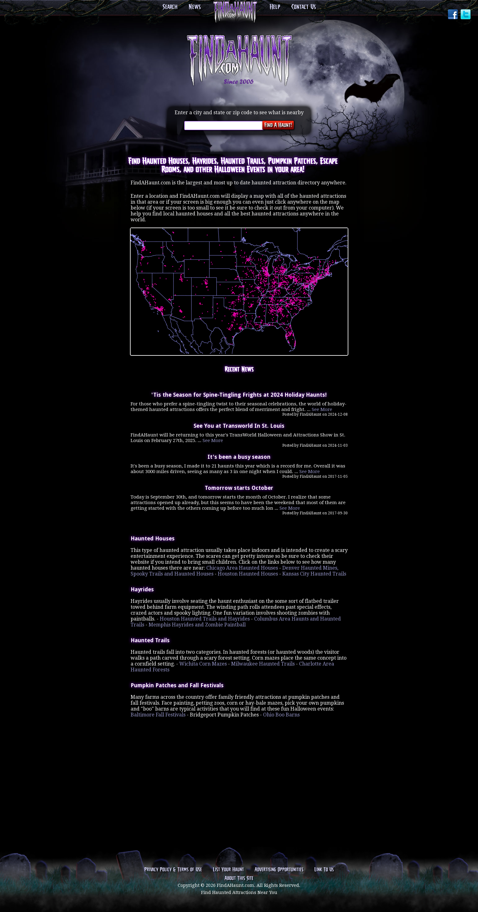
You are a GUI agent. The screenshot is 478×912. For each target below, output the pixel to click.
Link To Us (324, 870)
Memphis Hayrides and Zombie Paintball (197, 625)
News (195, 7)
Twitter (466, 14)
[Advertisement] (239, 757)
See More (322, 409)
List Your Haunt (228, 870)
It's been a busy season (239, 457)
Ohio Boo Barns (281, 715)
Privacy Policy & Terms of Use (173, 870)
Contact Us (303, 7)
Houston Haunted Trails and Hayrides (205, 619)
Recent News (239, 369)
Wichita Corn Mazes (203, 664)
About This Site (239, 878)
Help (275, 7)
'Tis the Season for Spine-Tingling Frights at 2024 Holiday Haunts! (239, 395)
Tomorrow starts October (239, 488)
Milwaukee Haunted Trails (263, 664)
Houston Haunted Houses (248, 574)
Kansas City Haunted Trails (314, 574)
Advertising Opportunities (279, 870)
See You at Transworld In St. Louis (239, 426)
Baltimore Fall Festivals (158, 715)
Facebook (453, 14)
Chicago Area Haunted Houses (242, 568)
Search (170, 7)
